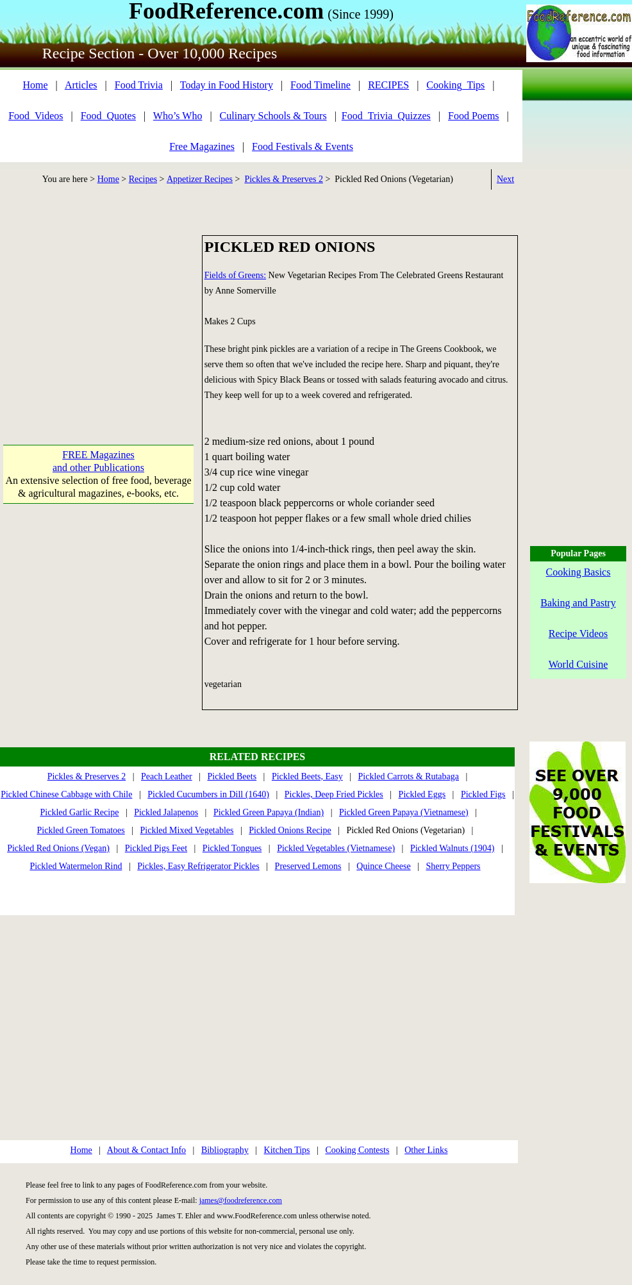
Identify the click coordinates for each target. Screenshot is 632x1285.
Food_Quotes (108, 115)
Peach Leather (166, 776)
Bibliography (225, 1150)
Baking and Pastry (577, 602)
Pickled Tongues (232, 848)
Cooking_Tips (455, 84)
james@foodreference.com (240, 1200)
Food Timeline (320, 84)
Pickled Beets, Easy (307, 776)
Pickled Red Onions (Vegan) (58, 848)
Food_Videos (35, 115)
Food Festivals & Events (302, 146)
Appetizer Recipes (200, 179)
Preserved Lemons (308, 866)
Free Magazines (202, 146)
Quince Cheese (383, 866)
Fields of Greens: (235, 275)
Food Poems (473, 115)
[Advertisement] (98, 315)
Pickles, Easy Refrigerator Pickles (198, 866)
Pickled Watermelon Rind (75, 866)
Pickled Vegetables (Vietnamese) (336, 848)
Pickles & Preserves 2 (283, 179)
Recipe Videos (578, 633)
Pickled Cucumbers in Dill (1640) (208, 794)
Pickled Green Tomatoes (81, 830)
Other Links (425, 1150)
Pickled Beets (231, 776)
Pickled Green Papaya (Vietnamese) (404, 812)
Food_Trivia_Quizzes (386, 115)
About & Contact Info (146, 1150)
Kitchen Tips (287, 1150)
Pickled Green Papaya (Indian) (268, 812)
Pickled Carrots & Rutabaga (408, 776)
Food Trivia (139, 84)
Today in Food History (226, 84)
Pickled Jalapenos (166, 812)
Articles (81, 84)
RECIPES (388, 84)
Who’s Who (178, 115)
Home (34, 84)
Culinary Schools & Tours (273, 115)
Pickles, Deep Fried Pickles (334, 794)
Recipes (143, 179)
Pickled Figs (483, 794)
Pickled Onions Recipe (290, 830)
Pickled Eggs (422, 794)
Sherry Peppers (453, 866)
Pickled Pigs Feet (156, 848)
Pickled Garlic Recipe (79, 812)
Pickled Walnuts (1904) (452, 848)
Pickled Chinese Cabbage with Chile (66, 794)
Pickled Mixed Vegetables (187, 830)
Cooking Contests (357, 1150)
